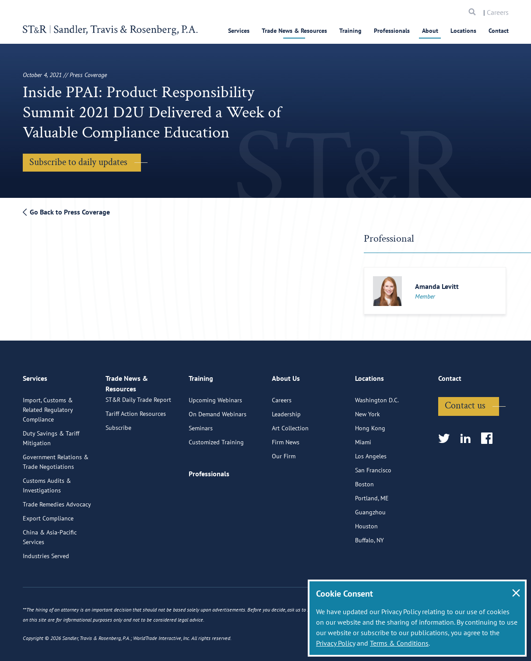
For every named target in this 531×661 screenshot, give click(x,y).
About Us (286, 414)
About (430, 31)
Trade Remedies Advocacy (57, 537)
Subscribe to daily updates (78, 162)
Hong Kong (370, 460)
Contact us (465, 438)
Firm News (285, 474)
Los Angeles (371, 488)
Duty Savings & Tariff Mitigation (51, 470)
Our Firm (283, 488)
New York (367, 446)
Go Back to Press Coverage (66, 211)
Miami (363, 474)
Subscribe (118, 469)
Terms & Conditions (399, 643)
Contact (499, 31)
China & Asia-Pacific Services (50, 569)
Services (239, 31)
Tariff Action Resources (135, 455)
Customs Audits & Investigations (47, 518)
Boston (364, 516)
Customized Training (216, 474)
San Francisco (373, 502)
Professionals (392, 31)
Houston (366, 559)
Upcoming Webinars (215, 432)
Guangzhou (370, 544)
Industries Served (46, 588)
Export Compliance (48, 551)
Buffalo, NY (369, 573)
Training (350, 31)
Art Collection (290, 460)
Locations (463, 31)
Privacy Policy (335, 643)
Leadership (286, 446)
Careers (498, 12)
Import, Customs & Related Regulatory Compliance (48, 442)
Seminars (201, 460)
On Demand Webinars (217, 446)
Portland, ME (372, 530)
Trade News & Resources (294, 31)
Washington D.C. (377, 432)
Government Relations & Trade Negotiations (55, 494)
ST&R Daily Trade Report (138, 441)
